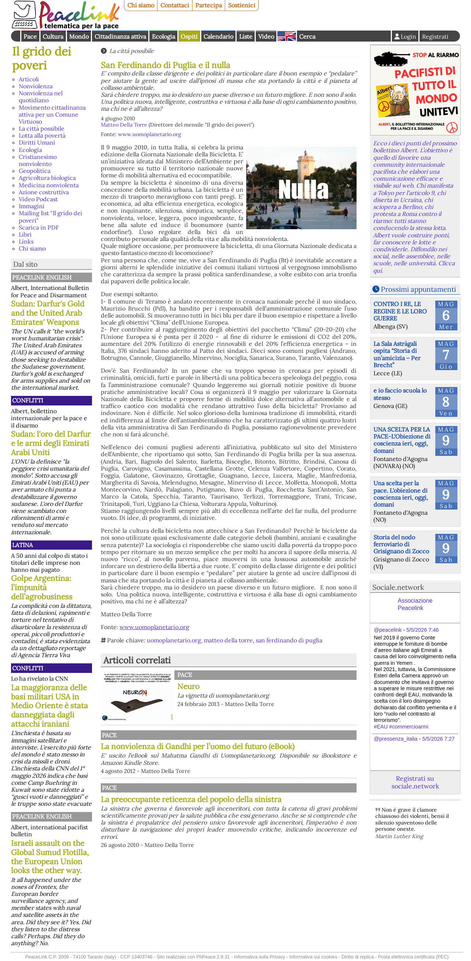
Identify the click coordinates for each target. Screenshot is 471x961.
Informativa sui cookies (313, 957)
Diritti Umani (37, 142)
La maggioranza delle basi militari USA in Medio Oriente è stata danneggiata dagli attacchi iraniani (49, 705)
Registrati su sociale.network (415, 782)
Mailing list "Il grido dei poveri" (50, 216)
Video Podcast (38, 199)
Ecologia (163, 36)
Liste (245, 36)
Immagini (32, 206)
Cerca (307, 36)
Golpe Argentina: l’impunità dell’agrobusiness (41, 587)
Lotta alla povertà (42, 135)
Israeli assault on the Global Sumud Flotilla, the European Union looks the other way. (50, 857)
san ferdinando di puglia (289, 640)
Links (26, 241)
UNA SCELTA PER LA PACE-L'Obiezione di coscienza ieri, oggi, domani (402, 440)
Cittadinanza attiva (120, 36)
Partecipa (208, 5)
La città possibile (41, 128)
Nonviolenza (36, 86)
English (286, 36)
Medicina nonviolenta (49, 185)
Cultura (53, 36)
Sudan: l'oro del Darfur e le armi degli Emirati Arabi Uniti (51, 443)
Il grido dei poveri (41, 58)
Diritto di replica (357, 957)
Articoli (29, 79)
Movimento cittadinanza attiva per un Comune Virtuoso (52, 114)
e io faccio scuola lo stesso (399, 394)
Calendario (218, 36)
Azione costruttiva (44, 192)
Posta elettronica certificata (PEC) (413, 957)
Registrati (435, 36)
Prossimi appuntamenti (418, 289)
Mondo (79, 36)
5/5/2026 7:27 (438, 739)
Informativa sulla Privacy (259, 957)
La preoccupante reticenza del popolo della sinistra (267, 870)
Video (266, 36)
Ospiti (189, 36)
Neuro (188, 686)
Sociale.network (398, 587)
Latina (22, 545)
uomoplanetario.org (174, 640)
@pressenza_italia (396, 739)
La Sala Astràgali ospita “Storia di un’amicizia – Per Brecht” (397, 354)
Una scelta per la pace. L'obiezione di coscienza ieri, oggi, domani (400, 493)
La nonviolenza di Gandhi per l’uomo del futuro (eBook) (267, 750)
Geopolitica (34, 170)
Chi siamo (140, 5)
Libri (25, 234)
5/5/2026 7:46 (422, 630)
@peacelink (387, 630)
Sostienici (241, 5)
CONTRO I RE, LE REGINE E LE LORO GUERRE (400, 311)
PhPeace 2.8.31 (213, 957)
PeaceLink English (41, 277)
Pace (30, 36)
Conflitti (27, 400)
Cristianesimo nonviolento (38, 160)
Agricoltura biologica (47, 177)
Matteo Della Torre (124, 124)
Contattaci (174, 5)
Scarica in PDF (39, 227)
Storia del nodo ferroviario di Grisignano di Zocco (401, 544)
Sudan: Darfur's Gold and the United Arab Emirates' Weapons (47, 313)
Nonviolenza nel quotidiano (41, 96)
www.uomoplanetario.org (149, 134)
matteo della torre (228, 640)
